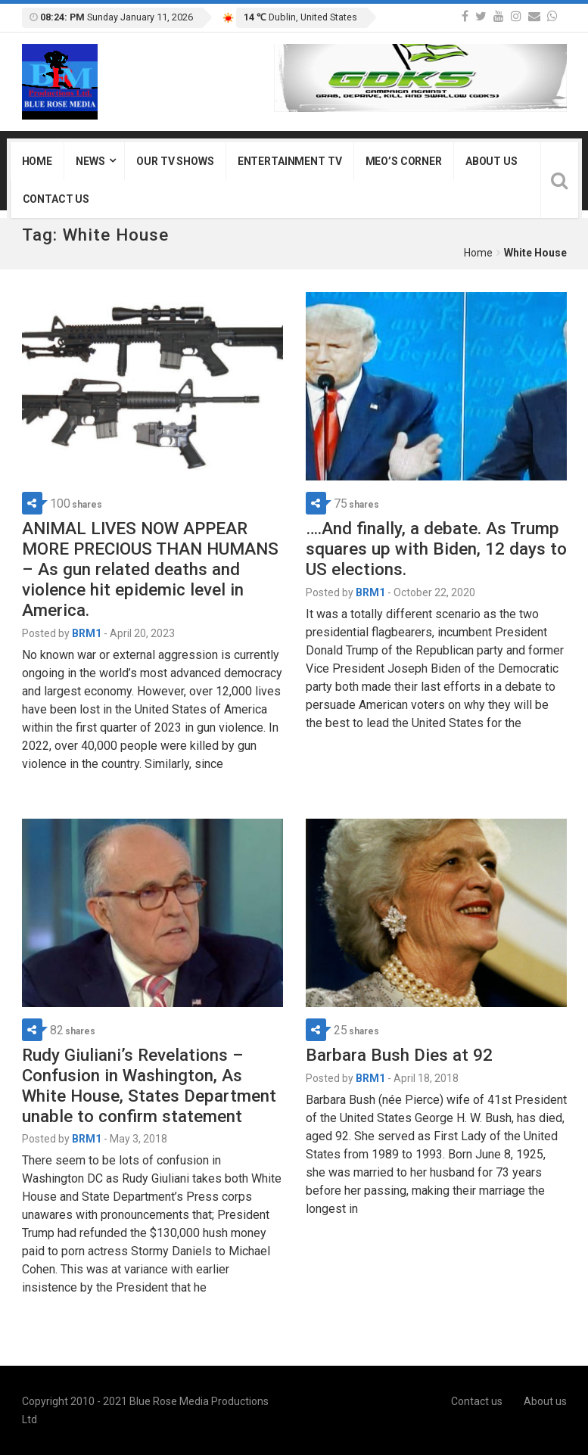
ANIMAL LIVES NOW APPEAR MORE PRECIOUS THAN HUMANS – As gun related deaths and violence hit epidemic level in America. (150, 569)
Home (37, 161)
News (90, 161)
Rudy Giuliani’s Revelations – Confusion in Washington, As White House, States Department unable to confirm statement (149, 1085)
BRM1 (86, 633)
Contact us (56, 199)
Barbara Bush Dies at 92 (399, 1055)
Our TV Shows (174, 161)
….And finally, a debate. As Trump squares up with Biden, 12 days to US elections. (436, 548)
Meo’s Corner (404, 161)
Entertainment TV (290, 161)
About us (491, 161)
